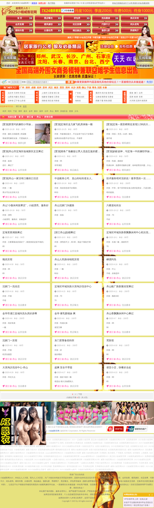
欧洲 (136, 97)
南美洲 (144, 101)
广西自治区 (79, 97)
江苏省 (50, 93)
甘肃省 (110, 97)
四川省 (104, 93)
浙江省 (56, 93)
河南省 (56, 101)
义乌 (76, 111)
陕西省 (104, 97)
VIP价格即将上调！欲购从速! (136, 499)
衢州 (57, 111)
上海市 (44, 93)
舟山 (51, 111)
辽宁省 (16, 101)
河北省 (22, 93)
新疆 (110, 101)
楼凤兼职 (48, 24)
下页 (80, 394)
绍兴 (10, 111)
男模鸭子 (134, 30)
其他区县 (64, 111)
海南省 (78, 101)
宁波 (15, 111)
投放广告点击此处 (77, 474)
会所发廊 (19, 24)
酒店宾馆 (134, 18)
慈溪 (71, 111)
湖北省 (50, 101)
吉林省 (10, 101)
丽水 (36, 111)
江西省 (56, 97)
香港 (131, 93)
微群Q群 (106, 30)
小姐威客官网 (53, 431)
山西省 (10, 97)
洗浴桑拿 (105, 18)
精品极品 (77, 30)
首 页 (19, 18)
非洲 (140, 97)
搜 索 (70, 82)
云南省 (98, 97)
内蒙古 (16, 97)
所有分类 (48, 117)
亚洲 (131, 97)
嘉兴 (25, 111)
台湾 (140, 93)
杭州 (4, 111)
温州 (41, 111)
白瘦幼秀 (48, 30)
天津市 (16, 93)
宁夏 (101, 101)
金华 (30, 111)
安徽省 (50, 97)
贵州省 (110, 93)
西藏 (97, 101)
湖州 (20, 111)
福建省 (44, 97)
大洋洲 (132, 101)
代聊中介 (105, 24)
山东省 (22, 101)
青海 (106, 101)
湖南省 (44, 101)
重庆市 (98, 93)
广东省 (78, 93)
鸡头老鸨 (134, 24)
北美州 (138, 101)
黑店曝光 (48, 18)
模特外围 (19, 30)
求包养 (77, 18)
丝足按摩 (77, 24)
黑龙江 (22, 97)
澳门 (136, 93)
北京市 (10, 93)
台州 (46, 111)
